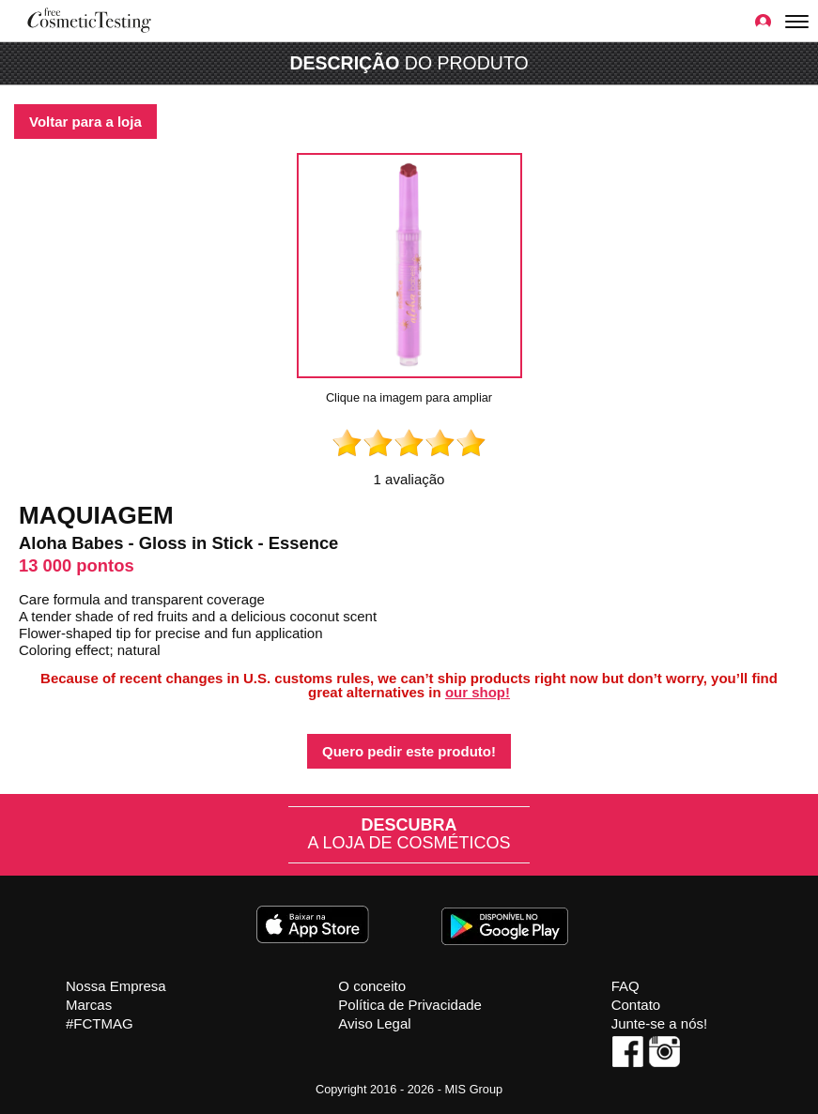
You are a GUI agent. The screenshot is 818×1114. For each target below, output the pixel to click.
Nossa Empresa (116, 986)
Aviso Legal (374, 1023)
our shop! (477, 692)
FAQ (625, 986)
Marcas (89, 1005)
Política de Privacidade (410, 1005)
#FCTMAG (99, 1023)
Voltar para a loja (85, 122)
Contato (636, 1005)
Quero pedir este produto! (409, 751)
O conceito (372, 986)
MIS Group (473, 1089)
